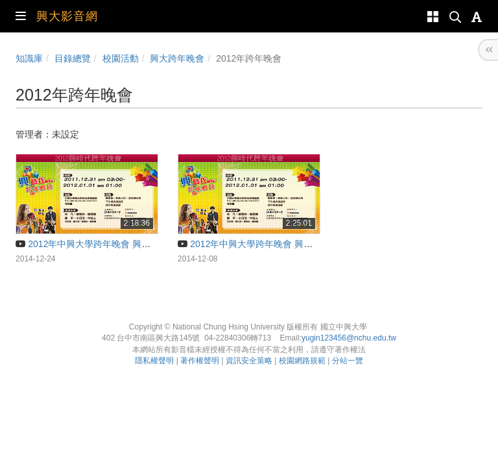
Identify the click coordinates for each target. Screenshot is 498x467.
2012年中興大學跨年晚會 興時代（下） (263, 244)
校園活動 (120, 58)
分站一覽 (347, 360)
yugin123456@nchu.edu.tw (349, 337)
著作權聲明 (199, 360)
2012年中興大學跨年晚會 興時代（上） (101, 244)
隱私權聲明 (154, 360)
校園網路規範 (302, 360)
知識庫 (29, 58)
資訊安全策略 (249, 360)
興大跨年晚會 (177, 58)
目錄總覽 (72, 58)
